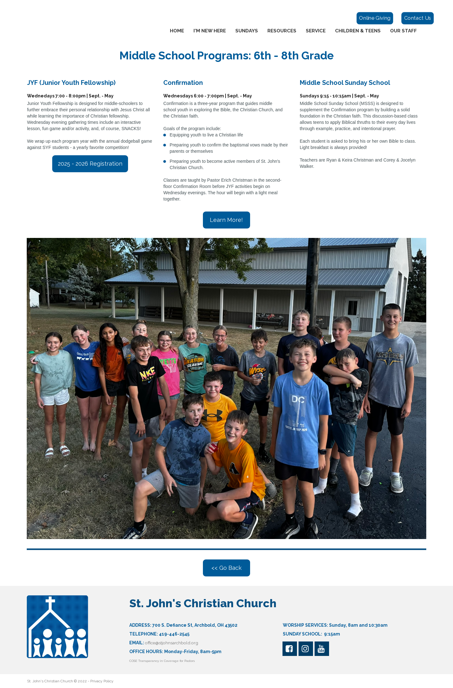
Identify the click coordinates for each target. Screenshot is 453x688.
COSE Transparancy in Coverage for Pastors (162, 661)
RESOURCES (281, 31)
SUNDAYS (246, 31)
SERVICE (316, 31)
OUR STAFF (403, 31)
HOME (177, 31)
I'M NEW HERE (209, 31)
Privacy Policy (102, 681)
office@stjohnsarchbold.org (173, 642)
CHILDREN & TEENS (358, 31)
